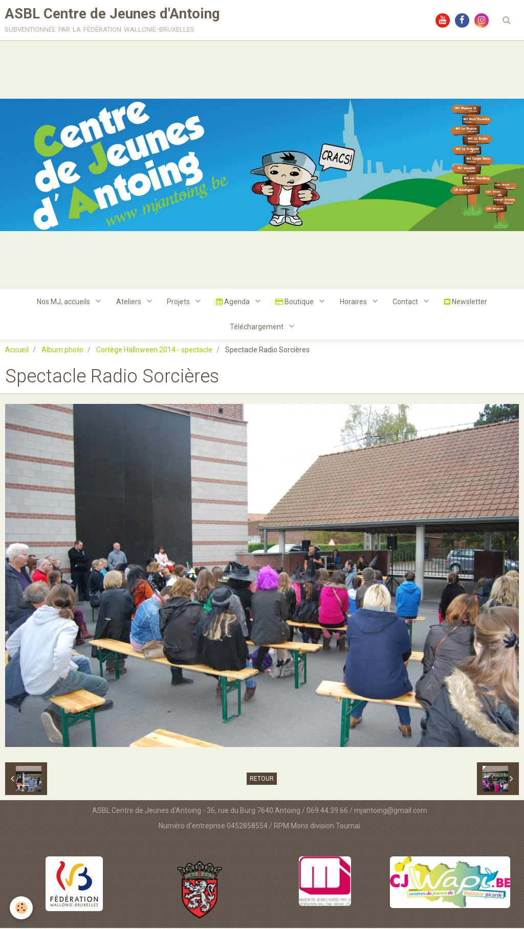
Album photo (62, 351)
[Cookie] (21, 907)
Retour (262, 779)
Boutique (296, 302)
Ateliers (129, 302)
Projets (179, 302)
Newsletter (466, 302)
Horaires (354, 302)
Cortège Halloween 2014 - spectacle (154, 351)
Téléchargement (257, 328)
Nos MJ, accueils (63, 302)
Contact (407, 302)
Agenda (233, 302)
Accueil (17, 351)
